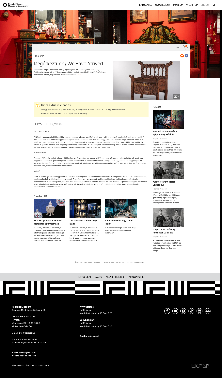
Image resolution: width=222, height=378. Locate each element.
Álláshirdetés (115, 276)
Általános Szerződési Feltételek (88, 262)
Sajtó (98, 276)
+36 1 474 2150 (29, 339)
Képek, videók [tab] (54, 124)
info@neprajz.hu (27, 332)
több (79, 75)
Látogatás (145, 4)
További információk (90, 336)
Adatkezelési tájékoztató (23, 352)
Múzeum (178, 4)
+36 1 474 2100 (27, 316)
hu (177, 47)
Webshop (192, 4)
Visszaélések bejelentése (23, 355)
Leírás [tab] (38, 124)
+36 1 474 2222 (39, 342)
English (205, 4)
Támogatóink (136, 276)
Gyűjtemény (162, 4)
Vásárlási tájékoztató (135, 262)
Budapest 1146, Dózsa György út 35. (28, 310)
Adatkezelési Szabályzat (114, 262)
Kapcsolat (84, 276)
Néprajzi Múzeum (160, 138)
